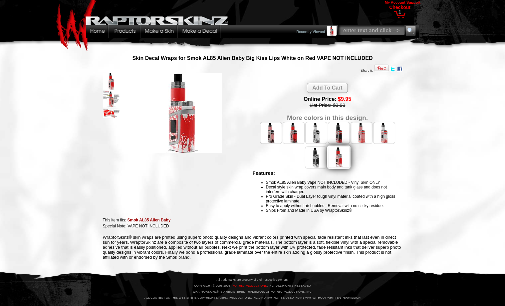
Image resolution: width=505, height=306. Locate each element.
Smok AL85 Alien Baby (149, 220)
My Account (395, 2)
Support (413, 2)
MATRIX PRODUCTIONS (250, 285)
